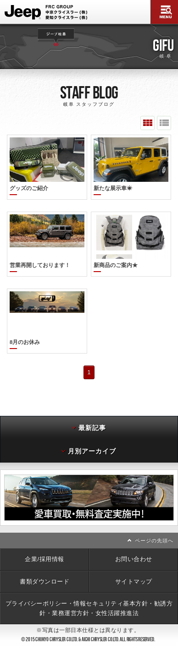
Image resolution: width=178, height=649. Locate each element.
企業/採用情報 (44, 548)
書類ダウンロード (44, 570)
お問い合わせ (133, 548)
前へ (2, 486)
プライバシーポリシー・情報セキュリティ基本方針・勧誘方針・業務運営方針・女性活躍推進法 (89, 597)
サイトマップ (133, 570)
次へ (176, 486)
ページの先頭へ (154, 529)
